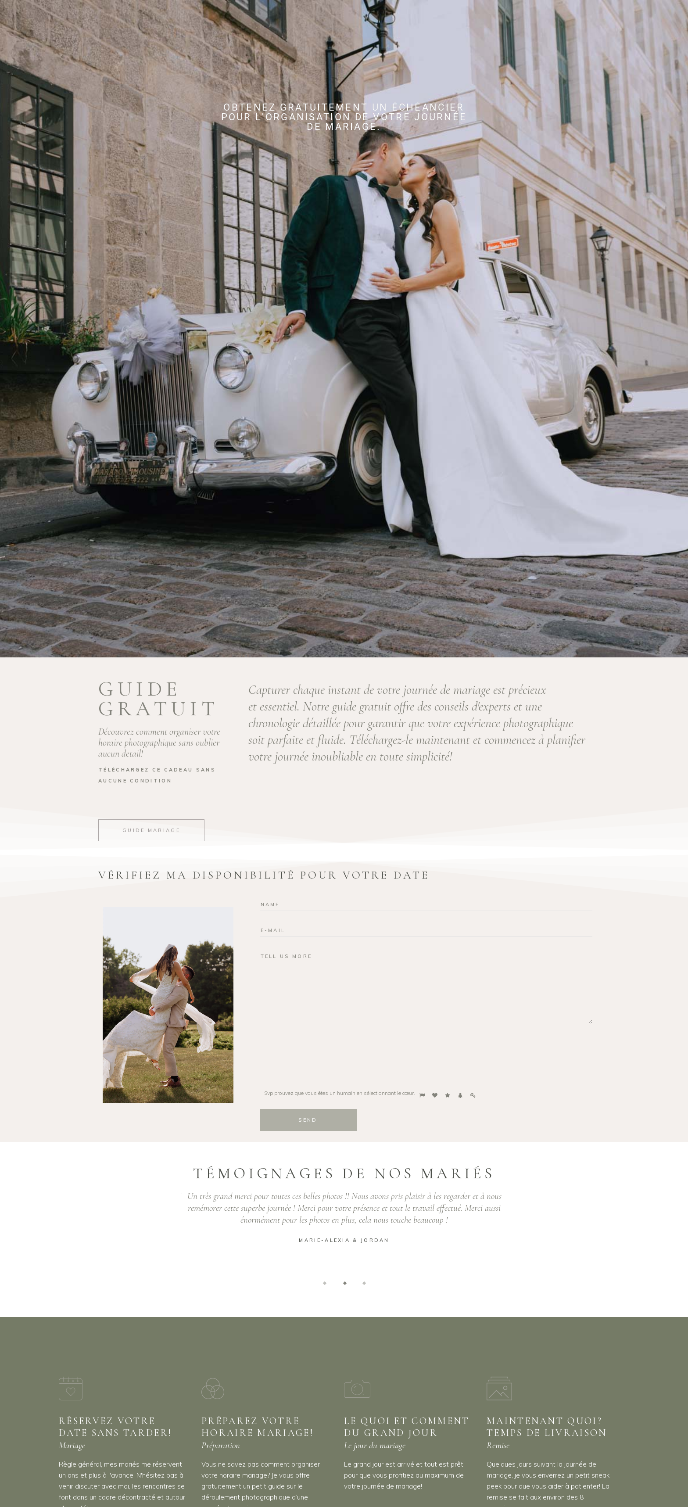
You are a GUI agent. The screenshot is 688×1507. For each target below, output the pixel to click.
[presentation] (326, 1054)
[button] (324, 1282)
